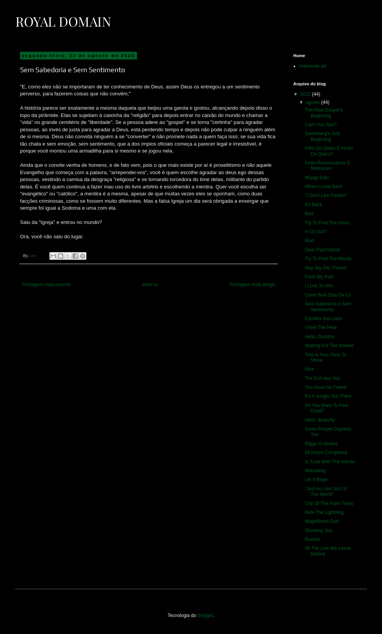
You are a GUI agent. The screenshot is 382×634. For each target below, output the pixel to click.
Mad (309, 240)
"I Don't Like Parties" (326, 195)
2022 (306, 94)
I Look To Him (319, 285)
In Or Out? (315, 231)
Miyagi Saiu (317, 177)
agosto (313, 102)
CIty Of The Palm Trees (329, 503)
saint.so (150, 284)
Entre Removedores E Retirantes (327, 165)
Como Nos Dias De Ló (328, 295)
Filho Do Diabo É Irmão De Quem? (329, 151)
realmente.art (312, 66)
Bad (309, 213)
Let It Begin (316, 479)
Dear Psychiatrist (322, 250)
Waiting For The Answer (329, 345)
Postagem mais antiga (252, 284)
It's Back (313, 204)
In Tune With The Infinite (330, 461)
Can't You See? (320, 124)
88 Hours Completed (326, 452)
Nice (309, 369)
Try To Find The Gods (327, 222)
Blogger (205, 615)
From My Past (319, 277)
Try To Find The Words (328, 258)
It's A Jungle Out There (328, 396)
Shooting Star (319, 530)
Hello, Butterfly (320, 420)
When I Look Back (323, 186)
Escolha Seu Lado (323, 318)
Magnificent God (321, 521)
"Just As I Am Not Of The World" (326, 491)
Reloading (315, 470)
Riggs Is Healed (321, 443)
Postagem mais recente (46, 284)
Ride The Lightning (324, 512)
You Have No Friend (326, 387)
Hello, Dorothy (319, 336)
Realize (312, 539)
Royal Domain (63, 21)
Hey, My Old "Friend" (326, 268)
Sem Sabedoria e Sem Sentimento (328, 306)
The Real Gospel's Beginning (324, 112)
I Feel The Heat (321, 327)
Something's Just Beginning (322, 136)
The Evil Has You (322, 378)
